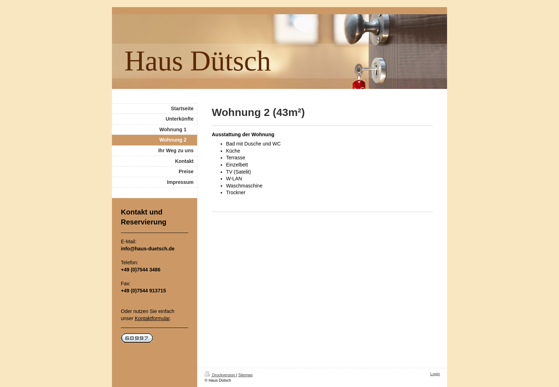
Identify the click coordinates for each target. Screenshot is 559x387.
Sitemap (245, 375)
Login (435, 374)
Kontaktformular (152, 318)
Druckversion (220, 375)
